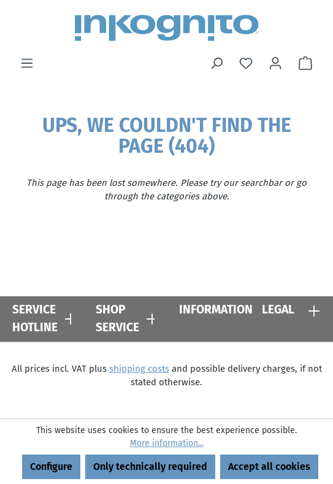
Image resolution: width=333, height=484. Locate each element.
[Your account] (275, 63)
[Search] (216, 63)
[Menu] (27, 63)
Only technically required (150, 466)
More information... (167, 443)
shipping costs (139, 368)
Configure (51, 466)
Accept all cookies (269, 466)
